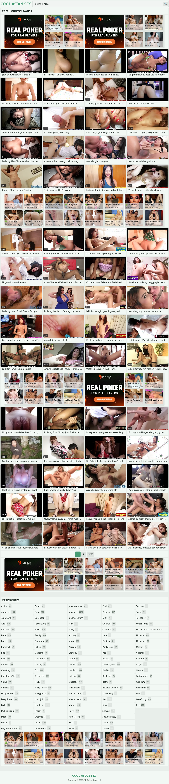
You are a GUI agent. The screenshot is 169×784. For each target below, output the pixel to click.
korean (75, 647)
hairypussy (42, 693)
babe (6, 635)
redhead (108, 676)
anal (6, 624)
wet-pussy (143, 699)
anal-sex (8, 629)
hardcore (42, 705)
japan (40, 723)
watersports (144, 676)
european (42, 618)
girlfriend (42, 676)
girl (39, 670)
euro (40, 612)
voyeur (142, 670)
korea (74, 641)
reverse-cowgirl (112, 688)
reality (108, 670)
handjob (41, 699)
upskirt (141, 647)
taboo (108, 723)
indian (40, 711)
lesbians (75, 670)
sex (107, 699)
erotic (40, 606)
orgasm (108, 612)
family (40, 635)
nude (73, 728)
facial (40, 629)
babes (6, 641)
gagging (41, 653)
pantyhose (110, 647)
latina (74, 659)
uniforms (142, 641)
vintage (142, 659)
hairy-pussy (43, 688)
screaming (109, 693)
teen (141, 612)
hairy (40, 682)
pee (106, 653)
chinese (7, 688)
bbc (5, 653)
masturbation (78, 699)
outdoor (109, 629)
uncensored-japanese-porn (149, 630)
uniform (142, 635)
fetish (40, 647)
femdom (42, 641)
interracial (42, 717)
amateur (8, 612)
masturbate (77, 688)
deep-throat (9, 693)
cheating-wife (10, 676)
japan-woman (78, 606)
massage (75, 682)
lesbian (75, 664)
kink (73, 624)
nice (73, 723)
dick (5, 705)
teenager (142, 618)
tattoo (108, 728)
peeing (107, 659)
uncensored (144, 624)
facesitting (42, 624)
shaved (108, 711)
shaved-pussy (111, 717)
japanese (76, 612)
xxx (140, 705)
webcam (143, 682)
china (6, 682)
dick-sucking (10, 711)
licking (75, 676)
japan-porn (43, 728)
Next (90, 554)
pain (106, 635)
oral (107, 606)
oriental (109, 624)
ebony (6, 723)
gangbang (42, 659)
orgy (107, 618)
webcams (143, 688)
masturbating (77, 693)
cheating (8, 670)
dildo (6, 717)
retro (107, 682)
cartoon (7, 664)
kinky (73, 629)
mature (75, 705)
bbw (5, 659)
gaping (40, 664)
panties (108, 641)
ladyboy (75, 653)
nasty (74, 711)
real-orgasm (111, 664)
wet (140, 693)
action (6, 606)
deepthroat (9, 699)
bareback (8, 647)
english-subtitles (11, 728)
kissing (74, 635)
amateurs (8, 618)
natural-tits (77, 717)
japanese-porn (78, 618)
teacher (142, 606)
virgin (141, 664)
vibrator (142, 653)
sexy (107, 705)
